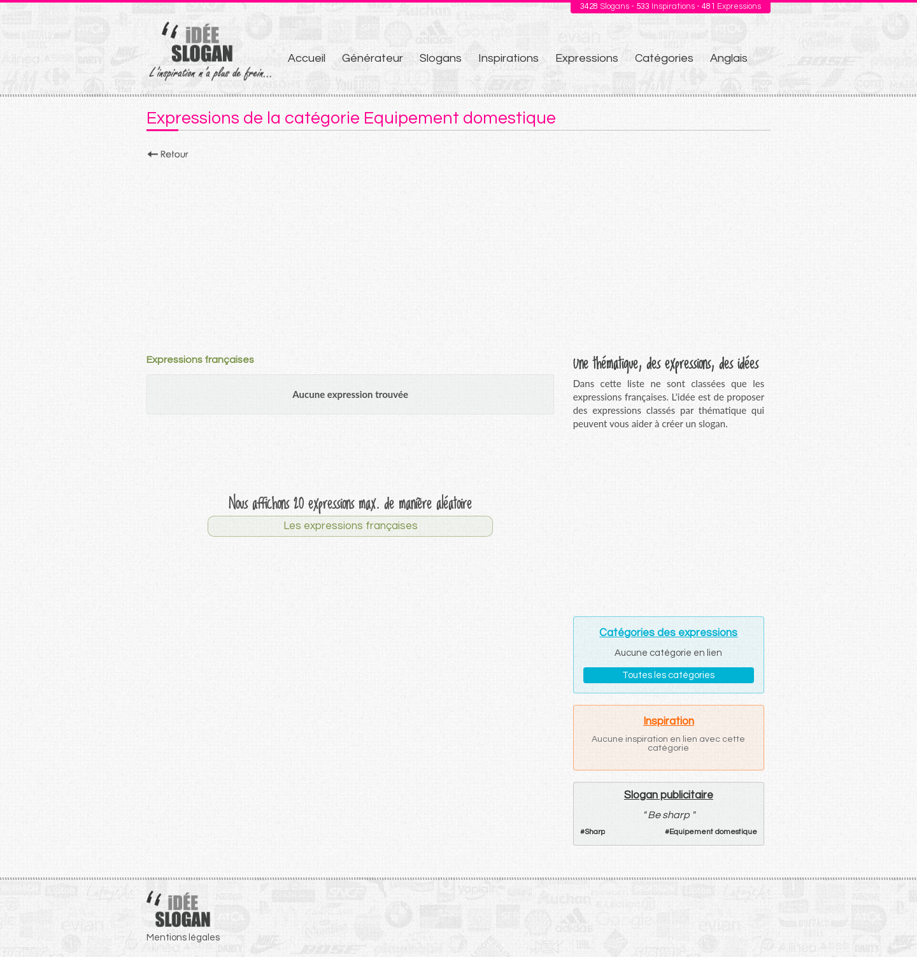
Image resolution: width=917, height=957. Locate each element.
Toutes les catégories (668, 675)
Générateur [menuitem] (372, 58)
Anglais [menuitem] (729, 58)
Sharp (595, 832)
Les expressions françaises (350, 526)
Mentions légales (183, 937)
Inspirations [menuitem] (508, 58)
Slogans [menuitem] (441, 58)
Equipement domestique (713, 832)
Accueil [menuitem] (306, 58)
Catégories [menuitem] (664, 58)
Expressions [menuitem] (586, 58)
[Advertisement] (458, 253)
